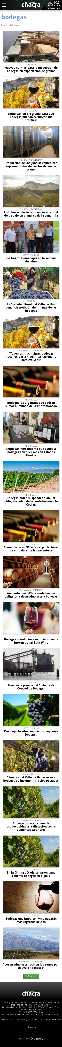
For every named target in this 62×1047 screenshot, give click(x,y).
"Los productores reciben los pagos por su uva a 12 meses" (31, 966)
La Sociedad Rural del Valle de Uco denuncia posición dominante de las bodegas (31, 307)
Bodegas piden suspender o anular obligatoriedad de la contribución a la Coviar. (31, 501)
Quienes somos (8, 1019)
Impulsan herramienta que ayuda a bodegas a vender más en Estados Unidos (31, 452)
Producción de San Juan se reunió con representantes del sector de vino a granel (31, 166)
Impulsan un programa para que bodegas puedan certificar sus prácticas (31, 117)
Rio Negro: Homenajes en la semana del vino (31, 259)
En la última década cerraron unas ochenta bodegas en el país (31, 874)
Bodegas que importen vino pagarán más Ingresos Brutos (31, 920)
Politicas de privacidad (51, 1019)
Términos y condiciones (27, 1019)
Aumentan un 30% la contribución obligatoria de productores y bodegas (31, 594)
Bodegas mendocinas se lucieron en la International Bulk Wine (31, 641)
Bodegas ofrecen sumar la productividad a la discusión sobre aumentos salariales (31, 827)
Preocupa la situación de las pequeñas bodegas (31, 732)
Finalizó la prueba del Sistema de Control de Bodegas (31, 687)
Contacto (32, 1027)
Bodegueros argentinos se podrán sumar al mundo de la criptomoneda (31, 404)
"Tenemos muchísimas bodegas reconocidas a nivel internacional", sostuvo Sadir (31, 357)
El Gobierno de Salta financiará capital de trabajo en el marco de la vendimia (31, 213)
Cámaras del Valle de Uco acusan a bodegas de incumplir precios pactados (31, 779)
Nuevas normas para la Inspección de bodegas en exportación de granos (31, 69)
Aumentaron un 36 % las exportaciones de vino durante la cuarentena (31, 549)
